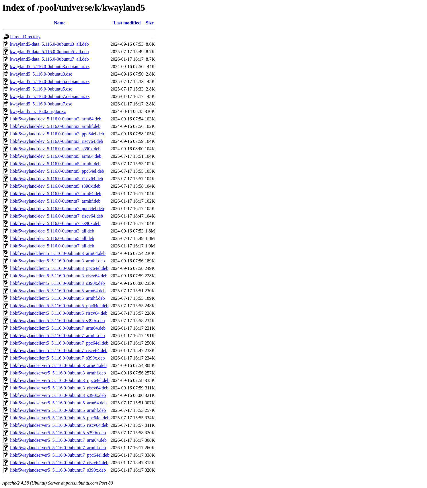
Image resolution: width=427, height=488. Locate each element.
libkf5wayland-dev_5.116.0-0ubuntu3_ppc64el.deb (57, 133)
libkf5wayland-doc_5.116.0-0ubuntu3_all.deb (52, 230)
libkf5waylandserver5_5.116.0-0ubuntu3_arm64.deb (58, 365)
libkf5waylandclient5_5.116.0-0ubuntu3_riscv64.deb (58, 275)
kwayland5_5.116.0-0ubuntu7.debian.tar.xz (49, 96)
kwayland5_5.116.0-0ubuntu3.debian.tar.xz (49, 66)
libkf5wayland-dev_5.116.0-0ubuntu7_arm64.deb (55, 193)
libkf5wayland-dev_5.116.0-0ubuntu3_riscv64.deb (56, 141)
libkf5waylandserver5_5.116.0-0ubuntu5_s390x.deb (58, 432)
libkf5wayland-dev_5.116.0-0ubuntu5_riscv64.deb (56, 178)
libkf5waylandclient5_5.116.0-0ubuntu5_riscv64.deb (58, 313)
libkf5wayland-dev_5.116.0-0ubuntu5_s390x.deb (55, 186)
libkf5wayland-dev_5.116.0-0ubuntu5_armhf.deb (55, 163)
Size (150, 22)
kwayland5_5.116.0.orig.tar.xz (38, 111)
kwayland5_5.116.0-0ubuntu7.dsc (41, 103)
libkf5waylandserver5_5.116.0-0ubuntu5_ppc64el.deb (59, 417)
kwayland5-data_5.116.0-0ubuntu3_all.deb (49, 44)
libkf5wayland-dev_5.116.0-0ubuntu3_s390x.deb (55, 148)
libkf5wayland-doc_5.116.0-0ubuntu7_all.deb (52, 245)
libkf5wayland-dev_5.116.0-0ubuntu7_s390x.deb (55, 223)
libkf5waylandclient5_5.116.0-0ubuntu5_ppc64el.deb (59, 305)
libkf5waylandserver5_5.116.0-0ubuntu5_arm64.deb (58, 402)
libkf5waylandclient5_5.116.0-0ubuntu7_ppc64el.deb (59, 343)
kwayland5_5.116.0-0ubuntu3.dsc (41, 74)
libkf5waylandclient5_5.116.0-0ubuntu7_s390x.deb (57, 358)
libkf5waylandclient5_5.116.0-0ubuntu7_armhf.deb (57, 335)
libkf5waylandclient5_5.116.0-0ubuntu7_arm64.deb (58, 328)
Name (59, 22)
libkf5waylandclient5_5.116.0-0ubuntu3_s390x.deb (57, 283)
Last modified (127, 22)
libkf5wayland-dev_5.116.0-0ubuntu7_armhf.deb (55, 201)
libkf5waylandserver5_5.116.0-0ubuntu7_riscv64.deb (59, 462)
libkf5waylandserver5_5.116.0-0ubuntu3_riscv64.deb (59, 387)
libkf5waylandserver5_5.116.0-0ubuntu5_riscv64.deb (59, 425)
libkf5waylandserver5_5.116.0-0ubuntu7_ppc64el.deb (59, 455)
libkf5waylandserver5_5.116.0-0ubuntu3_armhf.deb (58, 372)
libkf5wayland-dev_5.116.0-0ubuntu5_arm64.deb (55, 156)
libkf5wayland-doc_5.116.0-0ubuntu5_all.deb (52, 238)
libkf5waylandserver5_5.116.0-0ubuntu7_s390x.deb (58, 470)
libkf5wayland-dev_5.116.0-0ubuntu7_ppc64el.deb (57, 208)
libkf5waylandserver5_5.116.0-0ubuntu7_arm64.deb (58, 440)
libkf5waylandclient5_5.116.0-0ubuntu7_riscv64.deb (58, 350)
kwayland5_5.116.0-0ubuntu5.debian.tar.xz (49, 81)
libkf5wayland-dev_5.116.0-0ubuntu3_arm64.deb (55, 118)
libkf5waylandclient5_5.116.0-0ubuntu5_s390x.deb (57, 320)
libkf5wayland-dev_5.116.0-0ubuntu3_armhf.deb (55, 126)
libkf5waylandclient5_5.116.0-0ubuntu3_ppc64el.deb (59, 268)
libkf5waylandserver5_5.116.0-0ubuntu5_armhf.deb (58, 410)
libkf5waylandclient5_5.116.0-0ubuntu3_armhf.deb (57, 260)
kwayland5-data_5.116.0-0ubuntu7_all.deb (49, 59)
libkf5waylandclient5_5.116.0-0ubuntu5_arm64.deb (58, 290)
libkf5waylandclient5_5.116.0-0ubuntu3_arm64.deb (58, 253)
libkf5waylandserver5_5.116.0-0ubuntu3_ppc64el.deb (59, 380)
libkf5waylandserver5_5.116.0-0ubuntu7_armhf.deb (58, 447)
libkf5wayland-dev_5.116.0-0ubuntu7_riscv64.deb (56, 216)
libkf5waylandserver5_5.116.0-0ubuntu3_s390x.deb (58, 395)
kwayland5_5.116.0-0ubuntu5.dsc (41, 89)
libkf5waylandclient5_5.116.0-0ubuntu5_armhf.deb (57, 298)
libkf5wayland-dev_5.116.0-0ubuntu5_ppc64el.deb (57, 171)
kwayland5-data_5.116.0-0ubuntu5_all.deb (49, 51)
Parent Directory (25, 36)
